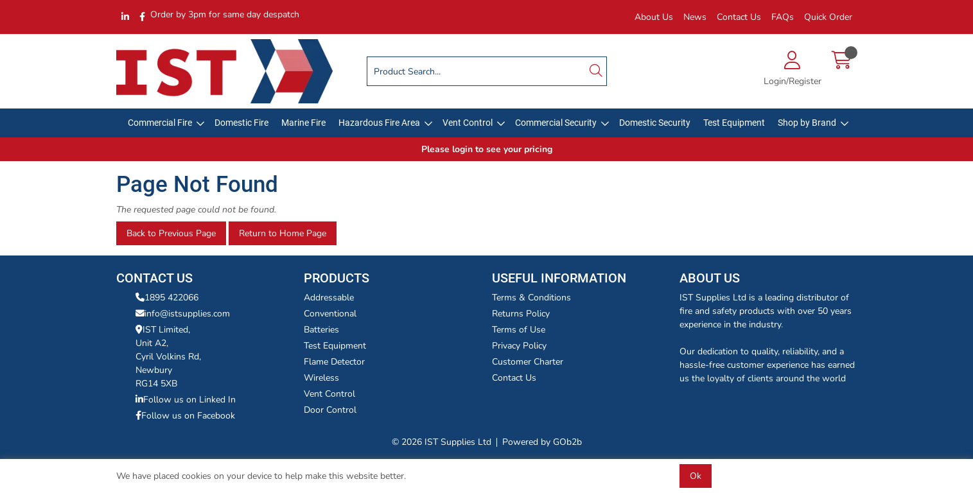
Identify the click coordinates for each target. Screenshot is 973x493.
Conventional (330, 313)
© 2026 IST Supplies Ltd (441, 442)
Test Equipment (734, 122)
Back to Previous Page (171, 233)
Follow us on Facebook (185, 416)
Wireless (321, 378)
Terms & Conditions (531, 297)
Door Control (330, 410)
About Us (654, 17)
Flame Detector (334, 362)
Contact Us (739, 17)
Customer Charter (527, 362)
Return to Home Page (282, 233)
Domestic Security (654, 122)
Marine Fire (303, 122)
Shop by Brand (807, 122)
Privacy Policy (519, 346)
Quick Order (828, 17)
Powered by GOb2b (542, 442)
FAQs (782, 17)
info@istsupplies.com (183, 313)
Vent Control (468, 122)
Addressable (329, 297)
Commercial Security (556, 122)
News (694, 17)
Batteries (321, 330)
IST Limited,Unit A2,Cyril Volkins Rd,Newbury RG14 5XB (168, 357)
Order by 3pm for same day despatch (224, 14)
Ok (695, 476)
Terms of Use (518, 330)
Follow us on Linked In (186, 400)
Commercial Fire (160, 122)
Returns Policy (521, 313)
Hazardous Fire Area (379, 122)
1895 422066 (167, 297)
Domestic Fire (241, 122)
